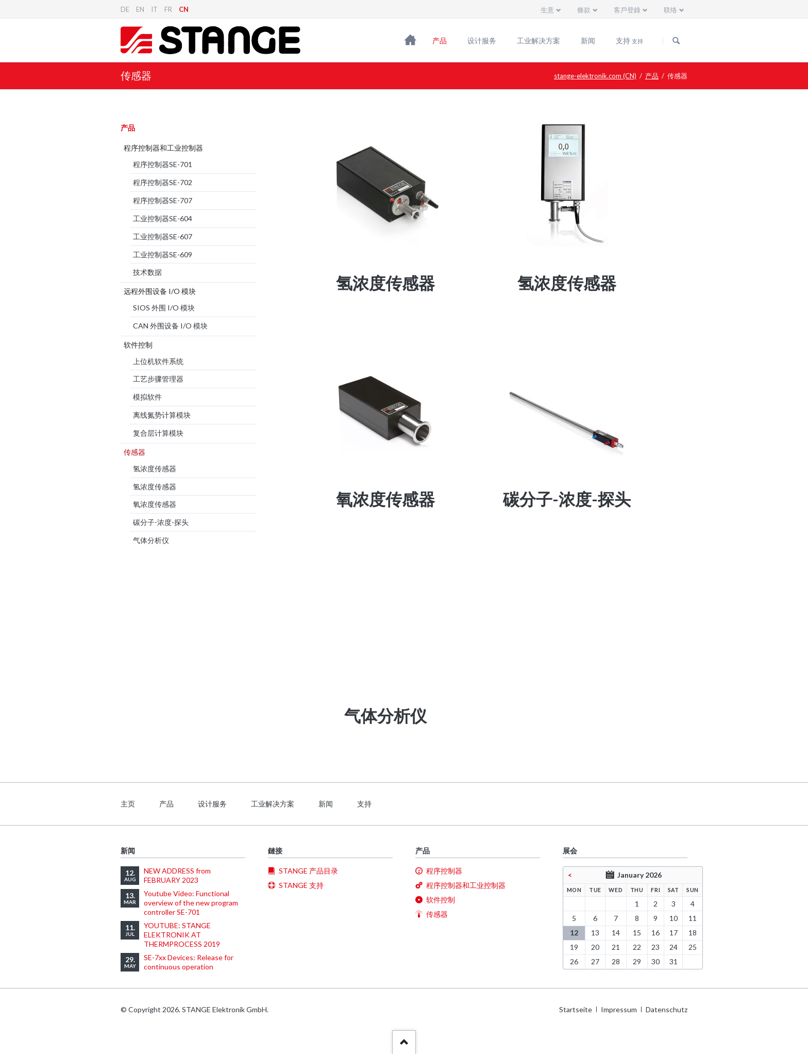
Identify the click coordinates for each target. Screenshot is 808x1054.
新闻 (588, 40)
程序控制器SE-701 (162, 164)
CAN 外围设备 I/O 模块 (170, 325)
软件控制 (138, 344)
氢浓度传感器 (154, 468)
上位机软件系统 (158, 361)
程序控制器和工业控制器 (163, 147)
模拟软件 (147, 396)
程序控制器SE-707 (162, 200)
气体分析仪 (151, 540)
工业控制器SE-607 (162, 236)
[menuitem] (385, 198)
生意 (547, 10)
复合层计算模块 (158, 433)
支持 (629, 40)
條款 (584, 10)
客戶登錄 (627, 10)
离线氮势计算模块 (162, 414)
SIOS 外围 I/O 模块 (164, 307)
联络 (670, 10)
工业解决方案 (538, 40)
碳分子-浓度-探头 (161, 522)
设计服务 (481, 40)
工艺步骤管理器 (158, 378)
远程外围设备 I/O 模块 (160, 291)
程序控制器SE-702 (162, 182)
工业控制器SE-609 (162, 254)
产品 (439, 40)
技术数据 (147, 272)
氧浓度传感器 (154, 504)
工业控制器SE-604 (162, 218)
